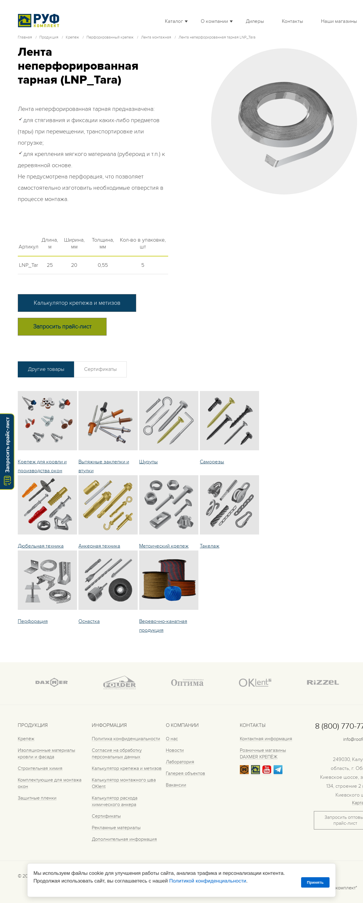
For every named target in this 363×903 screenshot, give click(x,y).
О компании (214, 21)
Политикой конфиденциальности (207, 881)
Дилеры (255, 21)
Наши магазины (339, 21)
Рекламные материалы (116, 828)
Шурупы (148, 462)
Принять (315, 882)
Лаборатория (180, 762)
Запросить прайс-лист (62, 326)
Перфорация (33, 621)
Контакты (292, 21)
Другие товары (46, 369)
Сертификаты (100, 369)
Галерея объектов (185, 773)
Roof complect (40, 20)
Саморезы (212, 462)
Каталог (174, 21)
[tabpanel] (284, 121)
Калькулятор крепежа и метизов (77, 303)
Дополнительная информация (124, 839)
